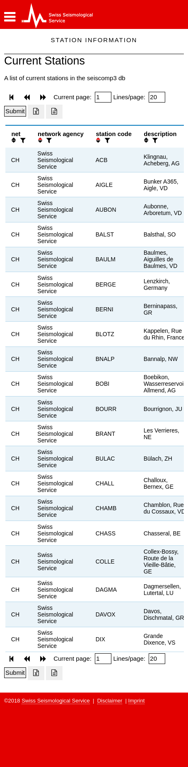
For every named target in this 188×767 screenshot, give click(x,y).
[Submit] (15, 111)
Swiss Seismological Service (56, 701)
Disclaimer (110, 701)
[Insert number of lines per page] (157, 97)
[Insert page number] (103, 97)
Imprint (136, 701)
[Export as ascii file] (54, 112)
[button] (9, 17)
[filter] (22, 140)
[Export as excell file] (36, 112)
